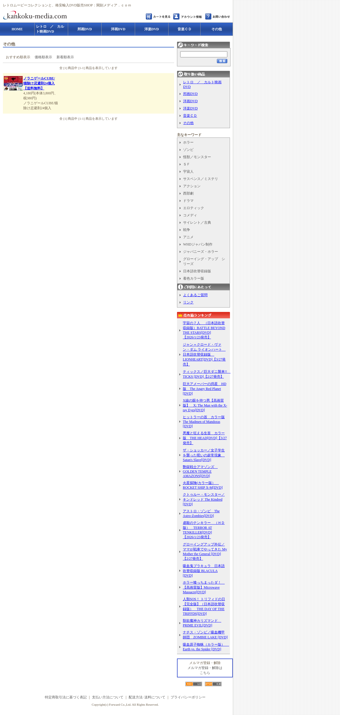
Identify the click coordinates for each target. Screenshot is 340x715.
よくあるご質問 (195, 295)
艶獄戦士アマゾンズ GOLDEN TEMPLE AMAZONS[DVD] (200, 471)
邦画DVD (190, 94)
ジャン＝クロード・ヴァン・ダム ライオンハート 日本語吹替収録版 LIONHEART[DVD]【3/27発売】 (204, 354)
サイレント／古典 (197, 222)
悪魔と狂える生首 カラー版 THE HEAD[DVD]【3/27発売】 (205, 438)
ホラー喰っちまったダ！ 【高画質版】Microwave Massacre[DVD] (204, 587)
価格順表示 (43, 57)
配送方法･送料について (147, 697)
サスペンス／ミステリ (200, 179)
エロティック (193, 208)
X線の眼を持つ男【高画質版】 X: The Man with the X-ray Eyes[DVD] (205, 405)
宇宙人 (188, 172)
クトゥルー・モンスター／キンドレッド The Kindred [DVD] (204, 499)
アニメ (188, 237)
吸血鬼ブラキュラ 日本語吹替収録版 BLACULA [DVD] (204, 571)
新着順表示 (65, 57)
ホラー (188, 142)
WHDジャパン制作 (197, 244)
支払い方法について (107, 697)
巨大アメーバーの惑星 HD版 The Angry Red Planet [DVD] (204, 389)
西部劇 (188, 193)
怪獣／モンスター (197, 157)
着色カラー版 (193, 278)
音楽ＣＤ (190, 116)
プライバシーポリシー (188, 697)
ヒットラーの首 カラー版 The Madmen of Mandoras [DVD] (204, 421)
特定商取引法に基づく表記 (66, 697)
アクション (192, 186)
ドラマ (188, 201)
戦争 (186, 230)
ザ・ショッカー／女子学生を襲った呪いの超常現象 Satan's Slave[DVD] (204, 455)
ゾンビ (188, 150)
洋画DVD (190, 101)
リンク (188, 302)
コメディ (190, 215)
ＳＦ (186, 164)
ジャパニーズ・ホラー (200, 252)
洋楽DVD (190, 108)
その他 (188, 123)
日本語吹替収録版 (197, 271)
